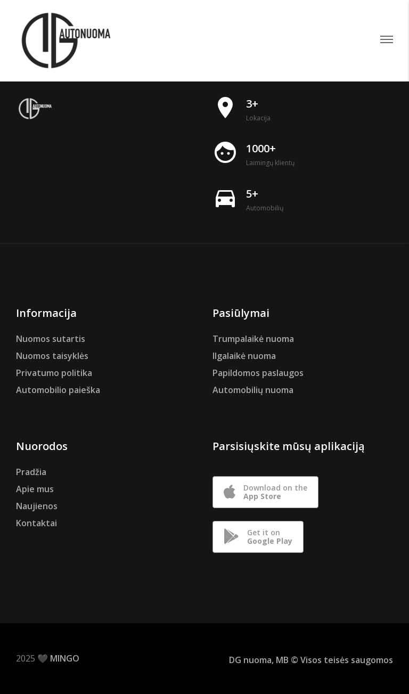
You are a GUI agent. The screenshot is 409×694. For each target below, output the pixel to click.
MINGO (64, 658)
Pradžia (31, 472)
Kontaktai (36, 523)
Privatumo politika (54, 373)
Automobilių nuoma (252, 390)
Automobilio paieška (58, 390)
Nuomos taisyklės (52, 356)
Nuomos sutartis (50, 339)
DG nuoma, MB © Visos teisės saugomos (311, 660)
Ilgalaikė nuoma (244, 356)
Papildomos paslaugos (258, 373)
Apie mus (35, 489)
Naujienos (37, 506)
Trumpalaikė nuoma (253, 339)
